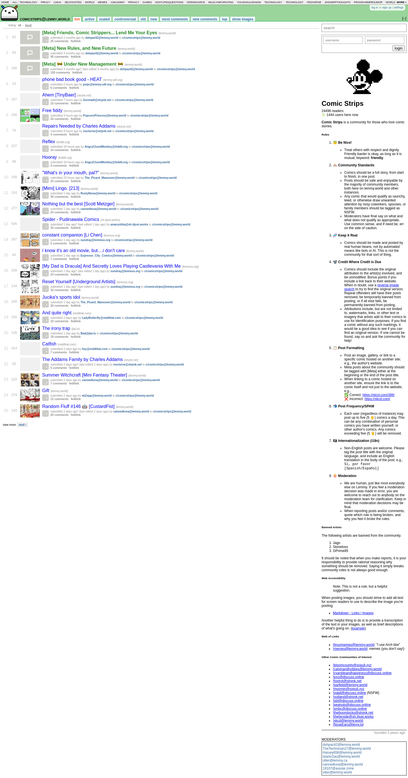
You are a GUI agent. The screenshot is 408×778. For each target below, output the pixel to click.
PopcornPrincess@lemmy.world (104, 115)
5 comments (58, 243)
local (28, 25)
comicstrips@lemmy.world (45, 18)
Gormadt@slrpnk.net (97, 100)
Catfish (50, 343)
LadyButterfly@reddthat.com (101, 317)
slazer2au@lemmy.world (341, 758)
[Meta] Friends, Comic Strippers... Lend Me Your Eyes (100, 32)
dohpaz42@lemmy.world (341, 746)
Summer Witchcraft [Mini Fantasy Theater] (85, 375)
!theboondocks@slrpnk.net (353, 714)
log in (374, 7)
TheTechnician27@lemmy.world (347, 750)
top (224, 19)
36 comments (59, 196)
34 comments (59, 227)
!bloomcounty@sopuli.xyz (352, 666)
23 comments (59, 181)
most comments (175, 19)
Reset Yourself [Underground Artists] (79, 281)
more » (402, 2)
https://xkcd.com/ (377, 399)
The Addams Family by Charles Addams (83, 359)
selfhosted (73, 2)
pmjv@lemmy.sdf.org (97, 84)
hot (77, 19)
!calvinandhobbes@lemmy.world (357, 670)
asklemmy (117, 2)
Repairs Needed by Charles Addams (79, 126)
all (14, 2)
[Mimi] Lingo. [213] (61, 188)
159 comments (60, 72)
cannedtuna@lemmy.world (343, 766)
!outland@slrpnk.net (348, 698)
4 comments (58, 134)
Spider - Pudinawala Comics (71, 219)
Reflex (49, 141)
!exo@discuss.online (348, 678)
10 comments (59, 290)
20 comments (59, 119)
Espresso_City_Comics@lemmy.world (106, 255)
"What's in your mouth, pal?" (71, 172)
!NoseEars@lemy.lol (348, 726)
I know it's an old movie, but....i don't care (84, 250)
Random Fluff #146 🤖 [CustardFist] (79, 406)
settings (398, 7)
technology (28, 2)
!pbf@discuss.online (348, 702)
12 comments (59, 399)
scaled (104, 19)
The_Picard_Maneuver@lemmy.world (110, 177)
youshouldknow (249, 2)
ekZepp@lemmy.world (97, 395)
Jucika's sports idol (61, 297)
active (89, 19)
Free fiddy (53, 110)
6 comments (58, 87)
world (90, 2)
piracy (45, 2)
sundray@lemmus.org (95, 240)
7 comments (58, 259)
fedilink (76, 41)
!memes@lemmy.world (350, 650)
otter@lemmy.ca (335, 762)
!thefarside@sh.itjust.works (353, 718)
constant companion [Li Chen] (72, 235)
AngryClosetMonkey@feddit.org (106, 146)
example (358, 629)
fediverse (314, 2)
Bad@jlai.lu (88, 333)
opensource (196, 2)
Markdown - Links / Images (353, 614)
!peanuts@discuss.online (352, 706)
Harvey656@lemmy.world (342, 754)
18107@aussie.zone (338, 769)
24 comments (59, 212)
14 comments (59, 150)
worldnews (394, 2)
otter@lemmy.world (337, 773)
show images (242, 19)
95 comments (59, 56)
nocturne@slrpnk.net (97, 131)
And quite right (57, 312)
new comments (205, 19)
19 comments (59, 336)
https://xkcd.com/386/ (378, 395)
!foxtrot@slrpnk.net (347, 682)
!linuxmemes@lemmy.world (353, 646)
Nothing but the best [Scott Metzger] (79, 203)
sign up (386, 7)
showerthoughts (337, 2)
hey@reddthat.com (94, 349)
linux (57, 2)
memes (102, 2)
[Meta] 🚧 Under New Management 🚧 (83, 64)
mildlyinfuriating (220, 2)
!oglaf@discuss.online (349, 694)
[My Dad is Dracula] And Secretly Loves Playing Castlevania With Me (112, 266)
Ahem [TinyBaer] (59, 95)
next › (22, 424)
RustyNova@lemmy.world (97, 193)
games (147, 2)
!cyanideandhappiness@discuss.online (362, 674)
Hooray (50, 157)
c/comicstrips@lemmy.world (141, 37)
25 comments (59, 41)
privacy (133, 2)
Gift (46, 390)
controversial (125, 19)
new (153, 19)
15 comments (59, 103)
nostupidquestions (169, 2)
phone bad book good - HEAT (72, 79)
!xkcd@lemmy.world (348, 722)
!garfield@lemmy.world (350, 686)
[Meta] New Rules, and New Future (80, 48)
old (143, 19)
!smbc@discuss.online (350, 710)
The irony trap (56, 328)
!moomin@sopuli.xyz (348, 690)
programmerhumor (368, 2)
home (5, 2)
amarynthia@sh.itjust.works (129, 224)
